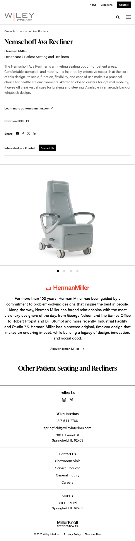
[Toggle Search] (118, 17)
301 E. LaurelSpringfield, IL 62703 (67, 505)
